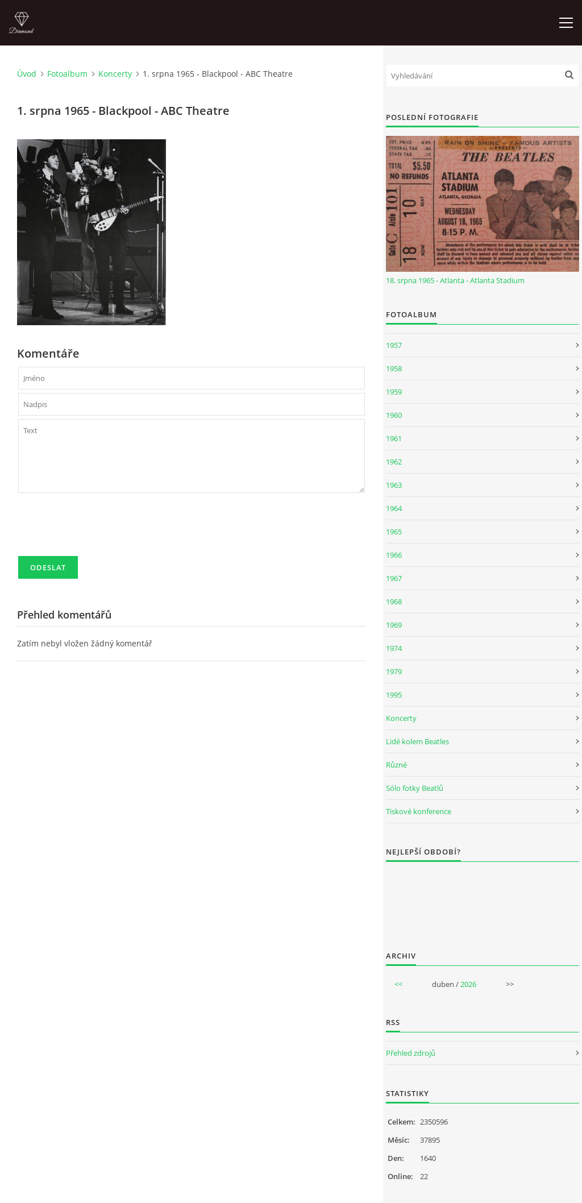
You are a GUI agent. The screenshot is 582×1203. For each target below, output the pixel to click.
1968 (394, 601)
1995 (394, 695)
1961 (394, 438)
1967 (394, 578)
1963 (394, 485)
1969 (394, 625)
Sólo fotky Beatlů (414, 788)
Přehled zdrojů (410, 1053)
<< (398, 984)
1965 (394, 531)
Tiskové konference (418, 811)
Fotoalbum (67, 73)
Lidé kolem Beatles (417, 741)
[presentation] (104, 529)
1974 (394, 648)
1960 (394, 415)
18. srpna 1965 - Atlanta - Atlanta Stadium (455, 280)
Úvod (26, 73)
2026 (468, 984)
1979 (394, 671)
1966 (394, 555)
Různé (396, 765)
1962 (394, 462)
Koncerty (115, 73)
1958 (394, 368)
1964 (394, 508)
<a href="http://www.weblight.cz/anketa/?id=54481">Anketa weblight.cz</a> (482, 898)
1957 (394, 345)
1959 (394, 392)
